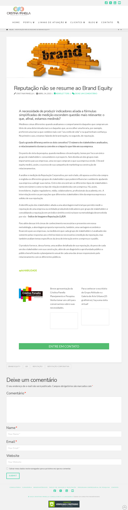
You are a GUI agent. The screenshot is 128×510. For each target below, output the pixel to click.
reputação (37, 366)
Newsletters (61, 93)
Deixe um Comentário (84, 93)
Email (11, 441)
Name (11, 427)
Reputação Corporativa (58, 366)
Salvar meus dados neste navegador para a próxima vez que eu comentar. (40, 468)
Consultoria (15, 487)
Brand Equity (14, 366)
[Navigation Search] (118, 22)
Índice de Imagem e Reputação (62, 487)
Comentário (16, 393)
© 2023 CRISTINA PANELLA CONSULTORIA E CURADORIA (50, 496)
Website (12, 455)
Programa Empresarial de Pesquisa (94, 487)
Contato (114, 487)
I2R (26, 366)
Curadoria (27, 487)
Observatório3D (40, 487)
